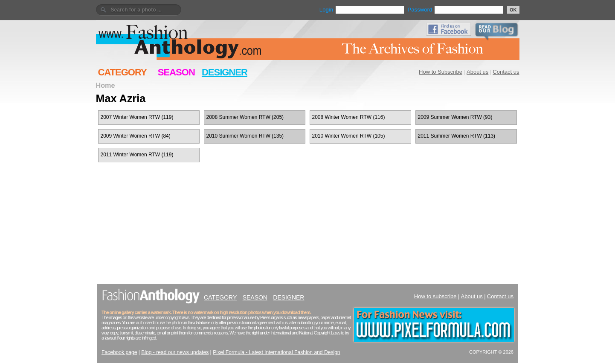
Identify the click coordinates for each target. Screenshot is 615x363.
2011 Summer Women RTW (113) (457, 136)
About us (477, 72)
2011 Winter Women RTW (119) (137, 155)
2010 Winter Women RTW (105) (348, 136)
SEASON (176, 72)
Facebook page (119, 352)
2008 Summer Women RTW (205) (245, 117)
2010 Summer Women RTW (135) (245, 136)
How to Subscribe (440, 72)
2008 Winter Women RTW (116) (348, 117)
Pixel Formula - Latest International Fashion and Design (276, 352)
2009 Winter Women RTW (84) (136, 136)
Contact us (506, 72)
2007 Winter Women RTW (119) (137, 117)
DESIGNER (224, 72)
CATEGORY (122, 72)
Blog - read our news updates (175, 352)
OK (513, 9)
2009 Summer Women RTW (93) (455, 117)
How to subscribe (435, 296)
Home (105, 85)
